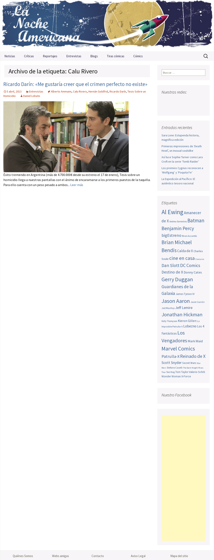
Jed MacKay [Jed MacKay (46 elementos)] (168, 308)
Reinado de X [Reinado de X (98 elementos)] (192, 356)
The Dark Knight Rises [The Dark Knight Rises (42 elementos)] (193, 367)
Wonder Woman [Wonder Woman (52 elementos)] (171, 376)
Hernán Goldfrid (98, 91)
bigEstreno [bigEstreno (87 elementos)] (171, 235)
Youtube (181, 100)
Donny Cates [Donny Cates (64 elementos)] (193, 272)
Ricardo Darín (118, 91)
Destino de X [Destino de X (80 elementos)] (172, 272)
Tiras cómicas (115, 56)
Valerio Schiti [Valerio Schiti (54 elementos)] (197, 372)
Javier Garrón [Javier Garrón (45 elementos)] (197, 302)
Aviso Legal (138, 556)
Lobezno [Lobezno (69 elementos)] (189, 326)
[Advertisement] (183, 478)
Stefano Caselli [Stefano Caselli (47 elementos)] (174, 367)
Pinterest (189, 100)
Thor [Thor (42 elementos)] (164, 372)
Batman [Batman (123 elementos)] (195, 220)
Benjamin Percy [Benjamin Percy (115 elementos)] (178, 228)
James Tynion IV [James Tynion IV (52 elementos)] (185, 294)
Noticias (9, 56)
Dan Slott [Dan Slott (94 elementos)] (171, 265)
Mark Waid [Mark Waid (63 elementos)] (195, 341)
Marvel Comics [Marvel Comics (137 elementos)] (178, 348)
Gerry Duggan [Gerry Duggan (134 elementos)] (177, 279)
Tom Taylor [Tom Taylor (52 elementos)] (181, 372)
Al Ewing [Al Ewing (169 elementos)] (172, 212)
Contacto (98, 556)
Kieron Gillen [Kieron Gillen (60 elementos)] (187, 321)
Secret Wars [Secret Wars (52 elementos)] (189, 363)
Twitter (173, 100)
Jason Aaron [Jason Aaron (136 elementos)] (176, 300)
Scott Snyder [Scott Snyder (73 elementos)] (172, 362)
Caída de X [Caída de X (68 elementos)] (185, 251)
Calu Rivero (80, 91)
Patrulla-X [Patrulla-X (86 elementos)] (171, 356)
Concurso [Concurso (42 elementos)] (199, 259)
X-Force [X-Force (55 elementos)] (186, 376)
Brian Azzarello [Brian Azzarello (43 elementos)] (189, 235)
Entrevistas (73, 56)
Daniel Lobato (31, 96)
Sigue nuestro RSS (165, 107)
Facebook (165, 100)
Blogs (94, 56)
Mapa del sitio (179, 556)
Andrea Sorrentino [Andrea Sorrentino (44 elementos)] (178, 221)
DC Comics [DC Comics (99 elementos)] (190, 265)
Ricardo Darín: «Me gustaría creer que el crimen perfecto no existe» (75, 84)
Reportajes (50, 56)
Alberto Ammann (61, 91)
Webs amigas (60, 556)
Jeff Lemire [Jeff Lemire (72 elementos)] (183, 307)
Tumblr (197, 100)
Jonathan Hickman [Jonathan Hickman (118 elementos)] (182, 314)
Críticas (29, 56)
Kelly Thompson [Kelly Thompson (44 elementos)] (169, 321)
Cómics (138, 56)
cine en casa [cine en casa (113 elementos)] (182, 258)
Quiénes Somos (23, 556)
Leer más (76, 185)
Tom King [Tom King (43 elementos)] (170, 372)
